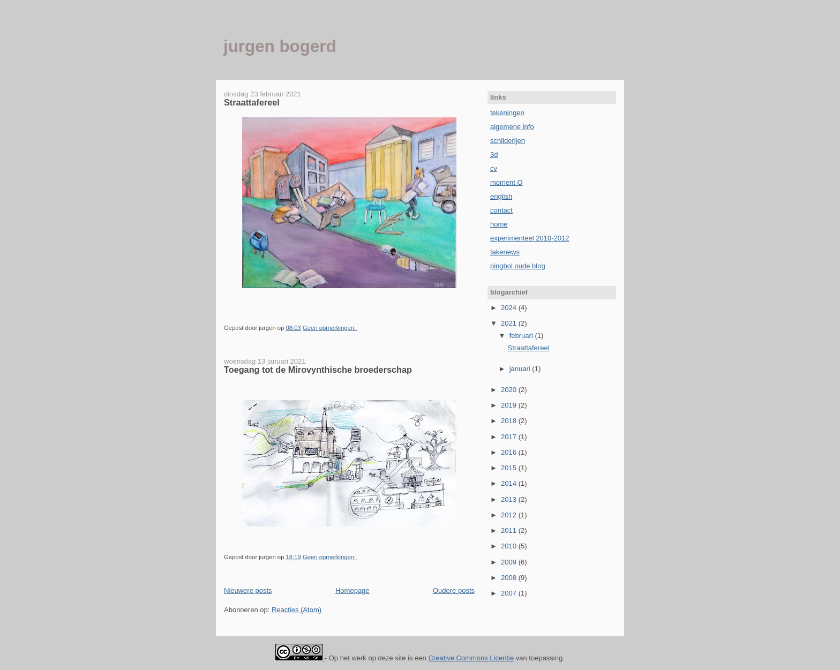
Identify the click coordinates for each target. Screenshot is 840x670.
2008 (510, 578)
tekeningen (507, 113)
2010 (510, 546)
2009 (510, 562)
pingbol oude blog (517, 266)
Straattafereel (252, 102)
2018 (510, 421)
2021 (510, 323)
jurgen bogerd (279, 46)
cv (493, 168)
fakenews (505, 252)
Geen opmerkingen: (330, 328)
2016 (510, 452)
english (501, 196)
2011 (510, 530)
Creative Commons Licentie (471, 658)
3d (494, 154)
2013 (510, 499)
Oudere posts (454, 590)
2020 (510, 390)
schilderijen (507, 141)
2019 (510, 405)
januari (520, 369)
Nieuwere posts (248, 590)
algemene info (512, 127)
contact (501, 210)
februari (522, 336)
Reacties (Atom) (296, 610)
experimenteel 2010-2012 (529, 238)
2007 (510, 593)
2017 (510, 437)
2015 (510, 468)
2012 (510, 515)
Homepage (352, 590)
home (499, 224)
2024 (510, 308)
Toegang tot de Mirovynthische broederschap (318, 369)
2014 (510, 483)
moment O (506, 182)
